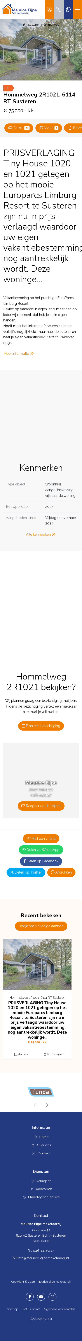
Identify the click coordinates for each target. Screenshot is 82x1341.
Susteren (34, 24)
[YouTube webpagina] (41, 1297)
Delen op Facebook (41, 861)
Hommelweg (50, 24)
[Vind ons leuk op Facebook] (30, 1297)
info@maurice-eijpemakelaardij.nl (43, 1258)
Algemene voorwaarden (59, 1309)
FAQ (24, 1309)
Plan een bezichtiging (41, 726)
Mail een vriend (41, 838)
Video (48, 128)
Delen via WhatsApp (41, 850)
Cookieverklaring (41, 1318)
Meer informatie (18, 353)
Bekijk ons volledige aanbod (41, 926)
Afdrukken (61, 872)
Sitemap (12, 1309)
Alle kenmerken (41, 534)
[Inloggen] (49, 9)
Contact (35, 1309)
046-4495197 (43, 1251)
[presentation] (35, 1105)
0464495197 (41, 795)
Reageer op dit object (41, 806)
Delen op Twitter (26, 872)
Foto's (19, 128)
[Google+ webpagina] (52, 1297)
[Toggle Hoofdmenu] (77, 9)
